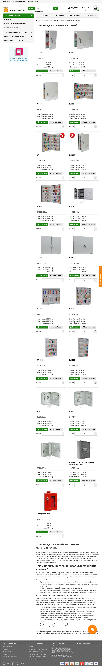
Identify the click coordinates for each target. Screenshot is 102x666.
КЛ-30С (72, 309)
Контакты (7, 654)
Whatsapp (30, 1)
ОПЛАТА (60, 15)
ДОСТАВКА (75, 15)
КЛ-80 (71, 104)
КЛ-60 (39, 104)
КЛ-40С (40, 360)
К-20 (38, 411)
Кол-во (38, 75)
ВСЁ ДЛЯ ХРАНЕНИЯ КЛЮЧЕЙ (18, 36)
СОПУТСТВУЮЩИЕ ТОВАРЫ (18, 40)
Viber (36, 1)
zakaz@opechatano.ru (19, 1)
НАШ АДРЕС (6, 1)
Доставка (7, 651)
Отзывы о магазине (10, 656)
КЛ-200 (72, 155)
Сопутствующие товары (36, 659)
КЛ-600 (72, 257)
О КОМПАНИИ (45, 15)
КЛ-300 (39, 206)
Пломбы (31, 646)
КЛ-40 (71, 53)
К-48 (71, 411)
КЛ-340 (72, 206)
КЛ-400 (39, 257)
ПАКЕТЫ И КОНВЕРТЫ (18, 28)
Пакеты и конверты (35, 651)
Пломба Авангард (39, 11)
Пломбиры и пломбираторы (37, 649)
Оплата (6, 649)
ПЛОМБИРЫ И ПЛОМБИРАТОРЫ (18, 24)
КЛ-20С (40, 309)
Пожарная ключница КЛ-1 (47, 514)
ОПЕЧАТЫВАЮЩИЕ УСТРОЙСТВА (18, 32)
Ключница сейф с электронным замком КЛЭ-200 (81, 464)
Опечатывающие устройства (38, 654)
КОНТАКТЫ (91, 15)
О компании (7, 646)
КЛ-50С (72, 360)
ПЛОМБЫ (18, 19)
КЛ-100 (39, 155)
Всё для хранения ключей (37, 656)
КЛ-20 (39, 53)
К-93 (38, 462)
